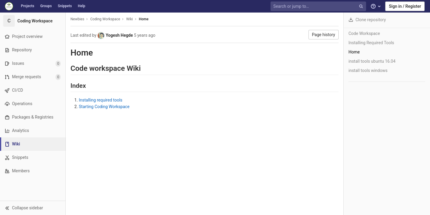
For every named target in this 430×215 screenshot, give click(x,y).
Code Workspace (364, 33)
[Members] (32, 171)
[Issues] (32, 63)
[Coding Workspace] (33, 21)
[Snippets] (32, 157)
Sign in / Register (405, 6)
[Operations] (32, 103)
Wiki (129, 19)
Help (81, 6)
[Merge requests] (32, 77)
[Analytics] (32, 130)
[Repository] (32, 50)
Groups (46, 6)
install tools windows (368, 70)
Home (143, 19)
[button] (32, 208)
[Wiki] (33, 144)
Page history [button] (323, 34)
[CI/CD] (32, 90)
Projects (27, 6)
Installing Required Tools (371, 42)
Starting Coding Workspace (104, 106)
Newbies (77, 19)
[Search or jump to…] (319, 6)
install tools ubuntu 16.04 (371, 61)
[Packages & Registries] (32, 117)
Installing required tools (100, 100)
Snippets (65, 6)
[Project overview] (32, 36)
